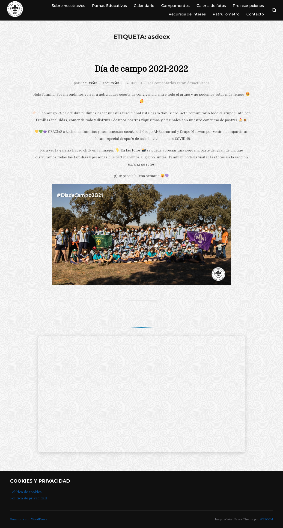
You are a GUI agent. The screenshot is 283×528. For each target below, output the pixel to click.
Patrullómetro (226, 14)
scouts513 (111, 82)
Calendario (144, 5)
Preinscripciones (248, 5)
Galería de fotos (211, 5)
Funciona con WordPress (28, 519)
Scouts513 (88, 82)
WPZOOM (266, 519)
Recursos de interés (187, 14)
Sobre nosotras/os (68, 5)
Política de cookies (26, 491)
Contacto (255, 14)
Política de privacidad (28, 498)
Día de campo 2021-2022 (141, 68)
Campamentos (175, 5)
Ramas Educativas (109, 5)
